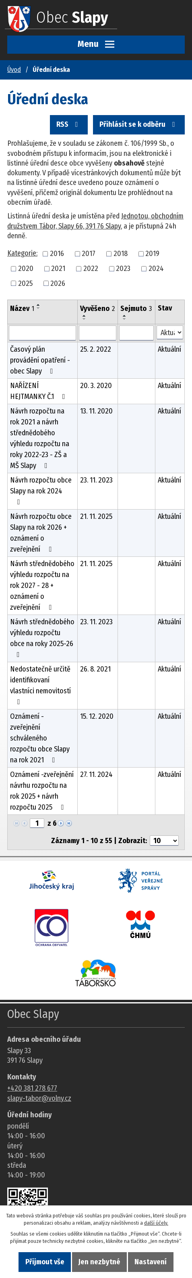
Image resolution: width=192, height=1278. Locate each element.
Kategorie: (22, 253)
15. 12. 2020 (97, 716)
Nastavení (150, 1261)
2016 (57, 253)
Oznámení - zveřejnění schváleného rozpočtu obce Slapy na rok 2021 (40, 738)
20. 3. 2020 (96, 385)
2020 (25, 268)
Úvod (14, 69)
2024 (156, 268)
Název (22, 308)
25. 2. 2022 (95, 349)
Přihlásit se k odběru (138, 124)
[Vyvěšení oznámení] (98, 333)
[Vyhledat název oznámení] (42, 333)
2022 (90, 268)
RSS (68, 124)
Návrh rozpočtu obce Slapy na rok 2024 (41, 491)
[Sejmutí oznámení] (136, 333)
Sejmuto (136, 308)
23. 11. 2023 (96, 480)
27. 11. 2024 (96, 774)
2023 (123, 268)
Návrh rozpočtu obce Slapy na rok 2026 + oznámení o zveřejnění (41, 533)
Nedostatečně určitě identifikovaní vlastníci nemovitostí (40, 685)
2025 (25, 283)
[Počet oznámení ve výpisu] (164, 840)
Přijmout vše (44, 1261)
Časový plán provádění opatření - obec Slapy (40, 360)
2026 (57, 283)
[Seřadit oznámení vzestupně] (38, 304)
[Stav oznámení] (170, 332)
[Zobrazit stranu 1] (37, 823)
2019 (152, 253)
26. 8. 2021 (95, 669)
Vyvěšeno (97, 308)
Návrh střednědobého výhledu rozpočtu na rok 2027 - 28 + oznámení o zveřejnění (42, 585)
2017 (88, 253)
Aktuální (169, 349)
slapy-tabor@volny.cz (39, 1098)
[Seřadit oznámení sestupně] (38, 308)
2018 (121, 253)
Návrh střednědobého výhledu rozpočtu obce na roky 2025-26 (42, 637)
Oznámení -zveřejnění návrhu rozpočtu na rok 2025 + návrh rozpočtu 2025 (42, 791)
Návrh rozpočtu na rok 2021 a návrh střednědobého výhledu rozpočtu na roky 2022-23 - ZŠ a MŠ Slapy (39, 438)
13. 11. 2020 (96, 411)
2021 (58, 268)
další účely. (156, 1223)
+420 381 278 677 (32, 1088)
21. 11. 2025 (96, 516)
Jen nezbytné (99, 1261)
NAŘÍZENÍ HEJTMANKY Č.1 (39, 391)
